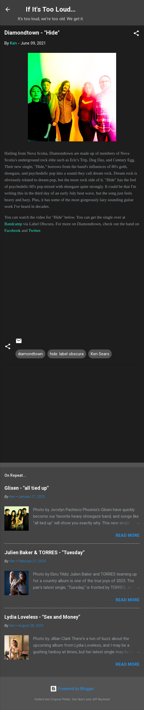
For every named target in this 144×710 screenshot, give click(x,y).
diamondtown (30, 353)
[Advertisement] (72, 415)
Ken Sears (100, 353)
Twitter (34, 230)
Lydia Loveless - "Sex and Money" (42, 617)
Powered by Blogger (72, 688)
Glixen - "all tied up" (26, 488)
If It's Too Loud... (51, 9)
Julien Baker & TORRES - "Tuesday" (44, 552)
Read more (128, 535)
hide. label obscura (67, 353)
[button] (136, 34)
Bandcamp (13, 224)
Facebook (12, 230)
